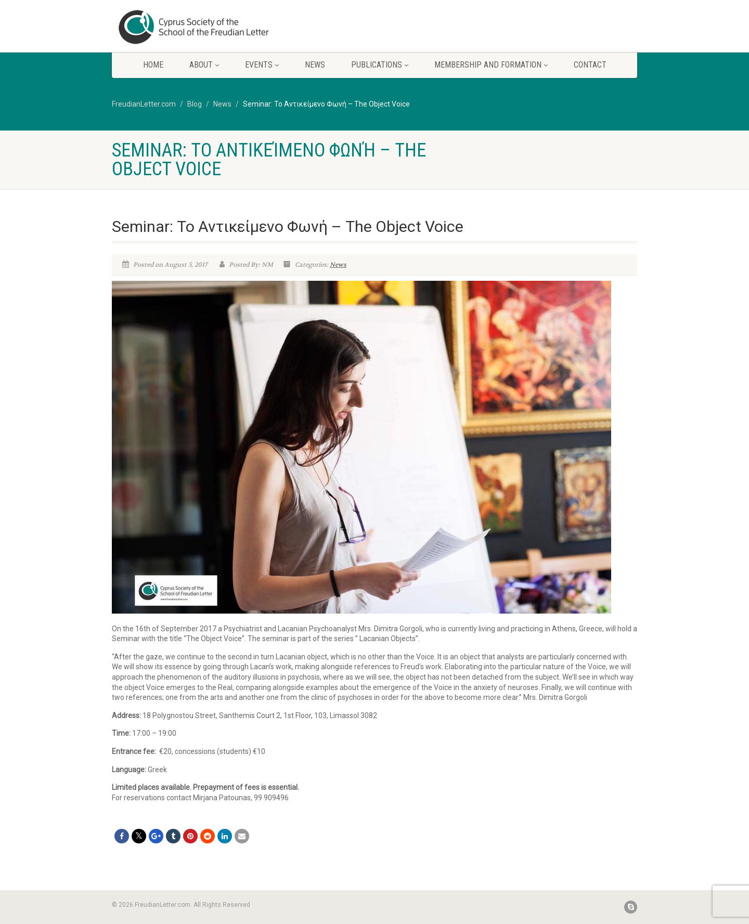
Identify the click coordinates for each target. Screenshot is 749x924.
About (204, 65)
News (315, 65)
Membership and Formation (491, 65)
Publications (379, 65)
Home (153, 65)
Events (262, 65)
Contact (590, 65)
